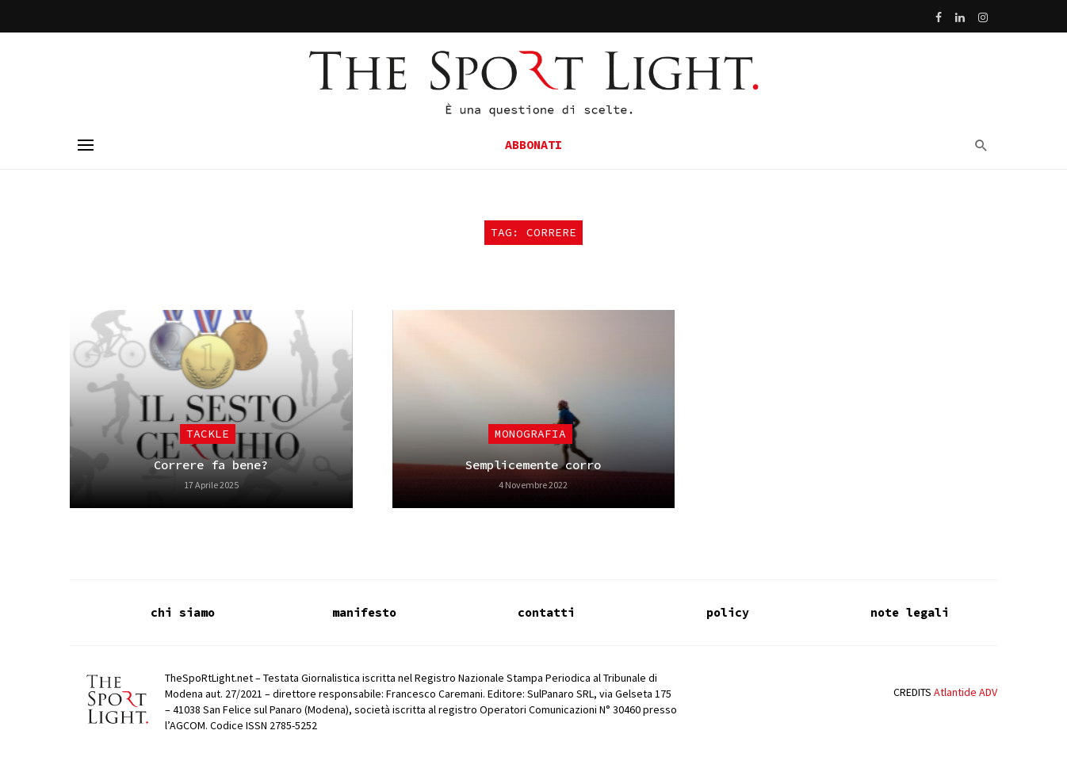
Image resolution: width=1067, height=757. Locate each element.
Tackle (207, 433)
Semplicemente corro (533, 464)
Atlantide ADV (965, 692)
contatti (546, 612)
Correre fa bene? (211, 464)
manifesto (364, 612)
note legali (909, 612)
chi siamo (183, 612)
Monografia (530, 433)
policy (727, 612)
